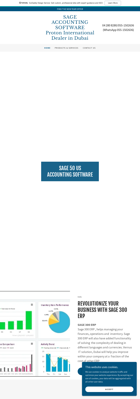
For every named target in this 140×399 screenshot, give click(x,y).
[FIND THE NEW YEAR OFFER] (70, 9)
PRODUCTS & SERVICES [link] (66, 48)
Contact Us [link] (89, 48)
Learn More (113, 3)
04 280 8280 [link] (109, 25)
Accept (109, 389)
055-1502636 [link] (126, 25)
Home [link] (47, 48)
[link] (70, 38)
